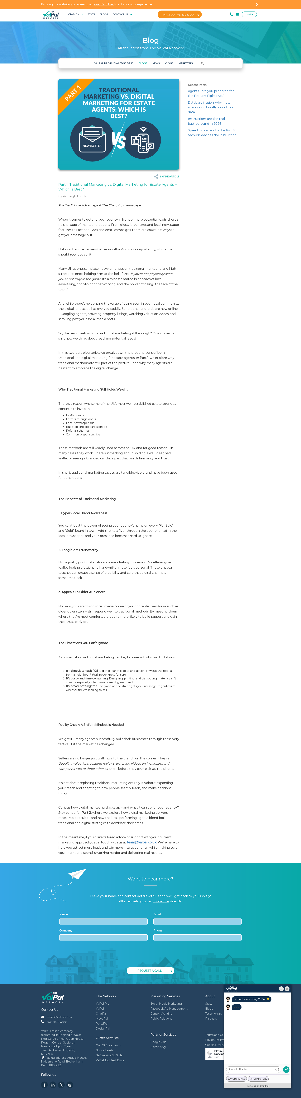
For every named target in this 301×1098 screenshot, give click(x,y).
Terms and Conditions (219, 1035)
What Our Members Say (181, 14)
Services (75, 14)
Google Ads (158, 1042)
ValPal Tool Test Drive (110, 1060)
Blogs (103, 14)
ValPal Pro (102, 1003)
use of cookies (104, 4)
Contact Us (122, 14)
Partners (211, 1018)
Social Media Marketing (166, 1003)
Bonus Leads (104, 1050)
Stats (91, 14)
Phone (197, 935)
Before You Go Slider (109, 1055)
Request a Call (155, 971)
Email (197, 919)
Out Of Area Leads (108, 1045)
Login (249, 14)
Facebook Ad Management (169, 1008)
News (156, 63)
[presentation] (151, 955)
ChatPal (101, 1013)
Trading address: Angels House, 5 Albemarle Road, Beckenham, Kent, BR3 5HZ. (64, 1061)
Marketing (186, 63)
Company (103, 935)
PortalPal (102, 1023)
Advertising (158, 1047)
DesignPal (103, 1028)
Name (103, 919)
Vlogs (169, 63)
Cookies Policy (215, 1045)
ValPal (100, 1008)
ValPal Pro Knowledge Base (113, 63)
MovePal (102, 1018)
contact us (161, 901)
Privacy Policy (214, 1040)
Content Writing (161, 1013)
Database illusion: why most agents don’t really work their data (210, 107)
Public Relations (161, 1018)
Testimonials (213, 1013)
